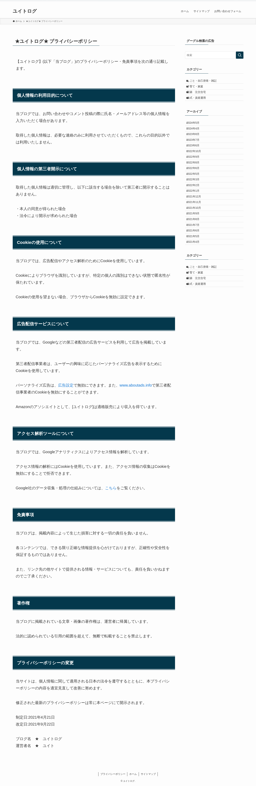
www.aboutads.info (136, 385)
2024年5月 (195, 133)
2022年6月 (195, 197)
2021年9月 (195, 261)
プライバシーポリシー (112, 774)
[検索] (240, 2)
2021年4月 (195, 300)
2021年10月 (196, 252)
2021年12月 (196, 237)
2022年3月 (195, 213)
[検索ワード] (214, 55)
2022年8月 (195, 188)
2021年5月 (195, 292)
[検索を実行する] (239, 55)
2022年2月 (195, 221)
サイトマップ (148, 774)
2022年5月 (195, 205)
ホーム (133, 774)
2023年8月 (195, 149)
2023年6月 (195, 165)
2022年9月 (195, 181)
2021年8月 (195, 268)
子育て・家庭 (198, 89)
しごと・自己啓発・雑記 (204, 81)
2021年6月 (195, 285)
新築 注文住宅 (199, 97)
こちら (111, 488)
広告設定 (65, 385)
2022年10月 (196, 173)
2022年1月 (195, 228)
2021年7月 (195, 276)
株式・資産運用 (199, 105)
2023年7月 (195, 157)
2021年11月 (196, 245)
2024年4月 (195, 141)
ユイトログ (25, 11)
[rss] (235, 2)
